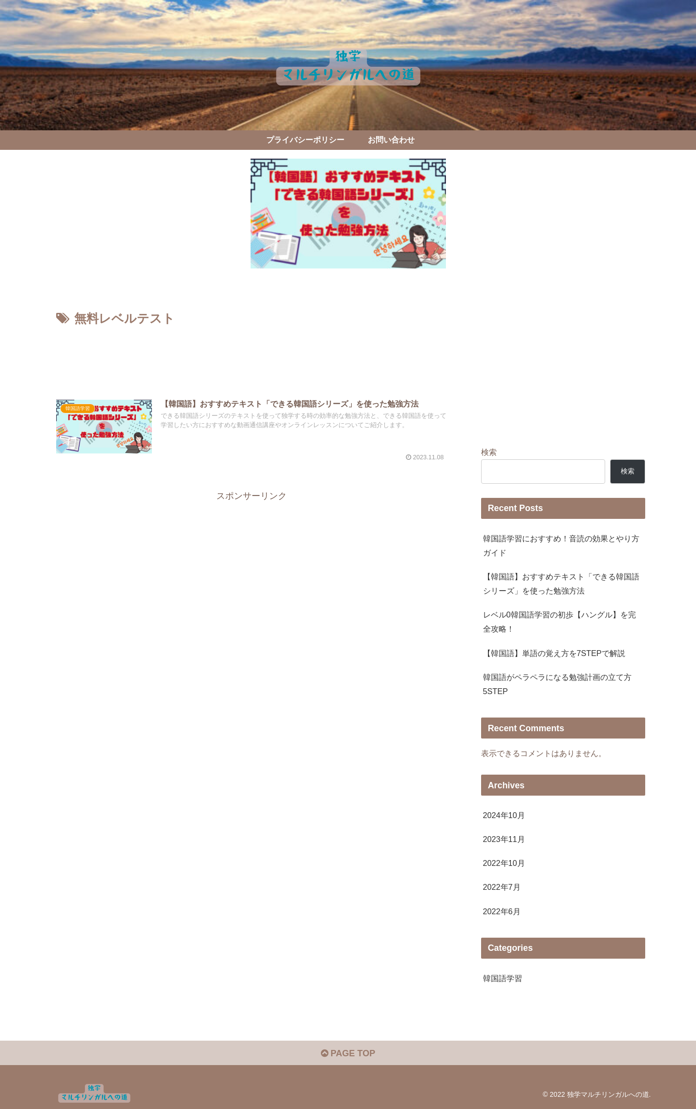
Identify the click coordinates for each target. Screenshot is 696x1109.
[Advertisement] (251, 356)
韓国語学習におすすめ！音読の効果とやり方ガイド (561, 545)
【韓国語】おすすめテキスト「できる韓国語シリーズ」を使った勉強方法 (561, 583)
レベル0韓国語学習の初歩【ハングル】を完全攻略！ (559, 621)
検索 (489, 452)
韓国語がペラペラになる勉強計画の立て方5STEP (557, 684)
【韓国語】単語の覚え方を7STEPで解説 (554, 653)
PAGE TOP (348, 1053)
